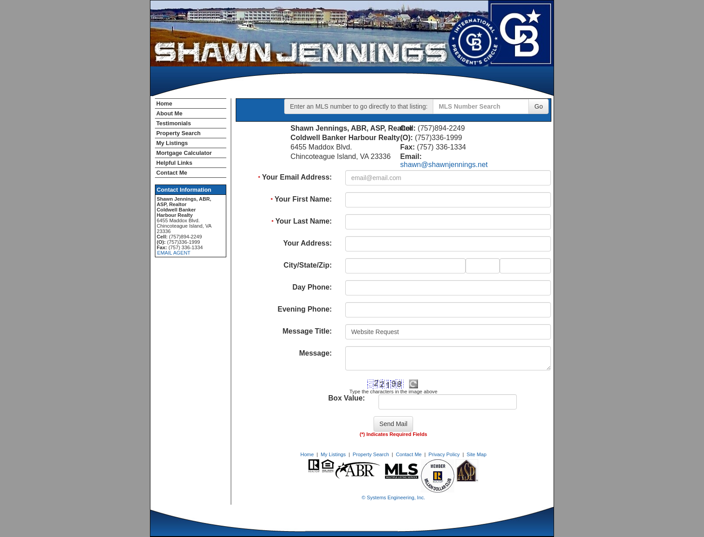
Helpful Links (174, 162)
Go (538, 106)
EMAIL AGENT (173, 252)
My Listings (172, 143)
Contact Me (171, 172)
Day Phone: (312, 287)
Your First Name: (301, 199)
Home (164, 103)
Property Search (178, 133)
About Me (169, 113)
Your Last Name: (302, 221)
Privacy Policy (444, 454)
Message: (315, 353)
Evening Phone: (304, 309)
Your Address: (307, 243)
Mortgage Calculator (184, 153)
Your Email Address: (295, 177)
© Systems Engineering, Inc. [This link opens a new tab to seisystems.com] (393, 497)
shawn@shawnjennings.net (444, 164)
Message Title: (307, 331)
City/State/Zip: (308, 265)
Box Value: (346, 398)
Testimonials (173, 123)
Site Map (476, 454)
